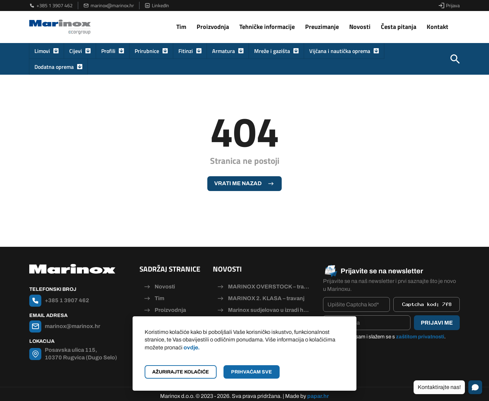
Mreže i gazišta (272, 51)
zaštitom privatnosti (420, 336)
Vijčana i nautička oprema (339, 51)
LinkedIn (157, 5)
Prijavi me (437, 323)
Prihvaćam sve (251, 371)
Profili (108, 51)
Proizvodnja (213, 26)
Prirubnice (147, 51)
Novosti (360, 26)
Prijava (449, 5)
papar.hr (318, 391)
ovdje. (192, 347)
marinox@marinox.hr (108, 5)
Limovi (42, 51)
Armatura (223, 51)
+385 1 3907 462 (51, 5)
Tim (181, 26)
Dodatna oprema (54, 67)
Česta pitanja (398, 26)
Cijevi (75, 51)
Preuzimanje (322, 26)
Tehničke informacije (267, 26)
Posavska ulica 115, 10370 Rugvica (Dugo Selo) (81, 353)
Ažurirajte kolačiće (180, 371)
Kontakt (437, 26)
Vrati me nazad (238, 183)
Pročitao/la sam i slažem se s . (388, 336)
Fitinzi (185, 51)
